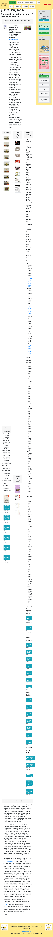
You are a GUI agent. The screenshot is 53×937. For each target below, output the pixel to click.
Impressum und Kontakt (44, 94)
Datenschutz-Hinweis (44, 100)
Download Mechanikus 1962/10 (6, 517)
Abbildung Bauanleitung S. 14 (29, 783)
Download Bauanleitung (29, 775)
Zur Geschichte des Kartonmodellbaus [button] (26, 2)
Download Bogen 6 (29, 679)
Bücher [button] (11, 6)
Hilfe (44, 89)
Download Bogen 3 (29, 659)
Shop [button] (38, 2)
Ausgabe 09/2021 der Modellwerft (30, 348)
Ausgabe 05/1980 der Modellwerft (30, 308)
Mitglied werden (44, 32)
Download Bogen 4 (29, 666)
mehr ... (44, 20)
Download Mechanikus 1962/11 (6, 527)
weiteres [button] (32, 6)
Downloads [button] (25, 6)
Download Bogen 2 (29, 652)
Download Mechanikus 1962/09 (6, 507)
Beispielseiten (44, 80)
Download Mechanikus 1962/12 (6, 537)
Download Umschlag (29, 686)
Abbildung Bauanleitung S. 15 (29, 791)
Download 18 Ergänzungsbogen (30, 758)
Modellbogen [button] (18, 6)
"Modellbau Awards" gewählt (13, 39)
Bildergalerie (44, 84)
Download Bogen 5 (29, 672)
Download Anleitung (29, 618)
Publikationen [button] (12, 2)
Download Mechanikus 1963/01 (6, 547)
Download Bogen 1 (29, 645)
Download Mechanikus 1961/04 (6, 557)
